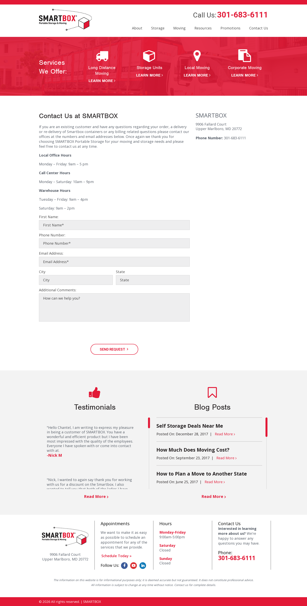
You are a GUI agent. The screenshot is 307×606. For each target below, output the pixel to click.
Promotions (230, 28)
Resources (203, 28)
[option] (102, 66)
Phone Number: (52, 235)
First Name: (49, 217)
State (120, 272)
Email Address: (51, 253)
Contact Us (258, 28)
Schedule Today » (116, 555)
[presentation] (68, 333)
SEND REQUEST (112, 349)
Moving (179, 28)
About (137, 28)
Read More (95, 496)
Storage (157, 28)
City (42, 272)
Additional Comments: (57, 290)
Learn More (100, 80)
